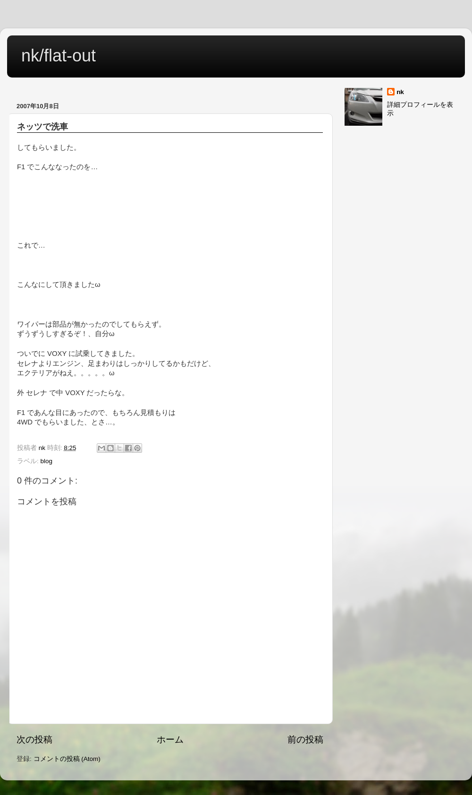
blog (47, 461)
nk (400, 91)
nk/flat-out (58, 55)
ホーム (170, 739)
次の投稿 (34, 739)
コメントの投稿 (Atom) (67, 758)
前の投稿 (305, 739)
